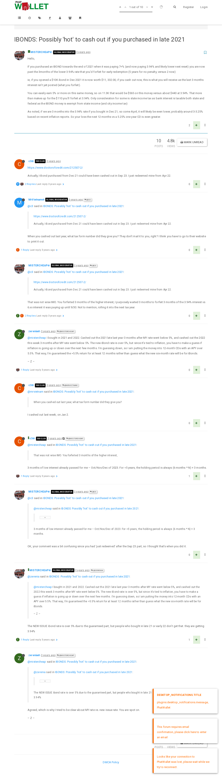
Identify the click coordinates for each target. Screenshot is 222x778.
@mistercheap (37, 337)
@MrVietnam (69, 385)
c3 (29, 161)
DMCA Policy (111, 762)
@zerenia (97, 570)
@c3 (88, 200)
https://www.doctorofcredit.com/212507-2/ (55, 167)
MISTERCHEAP (40, 52)
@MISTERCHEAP (65, 331)
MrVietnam (35, 199)
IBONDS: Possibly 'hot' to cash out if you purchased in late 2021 (83, 206)
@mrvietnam (35, 391)
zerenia (33, 331)
